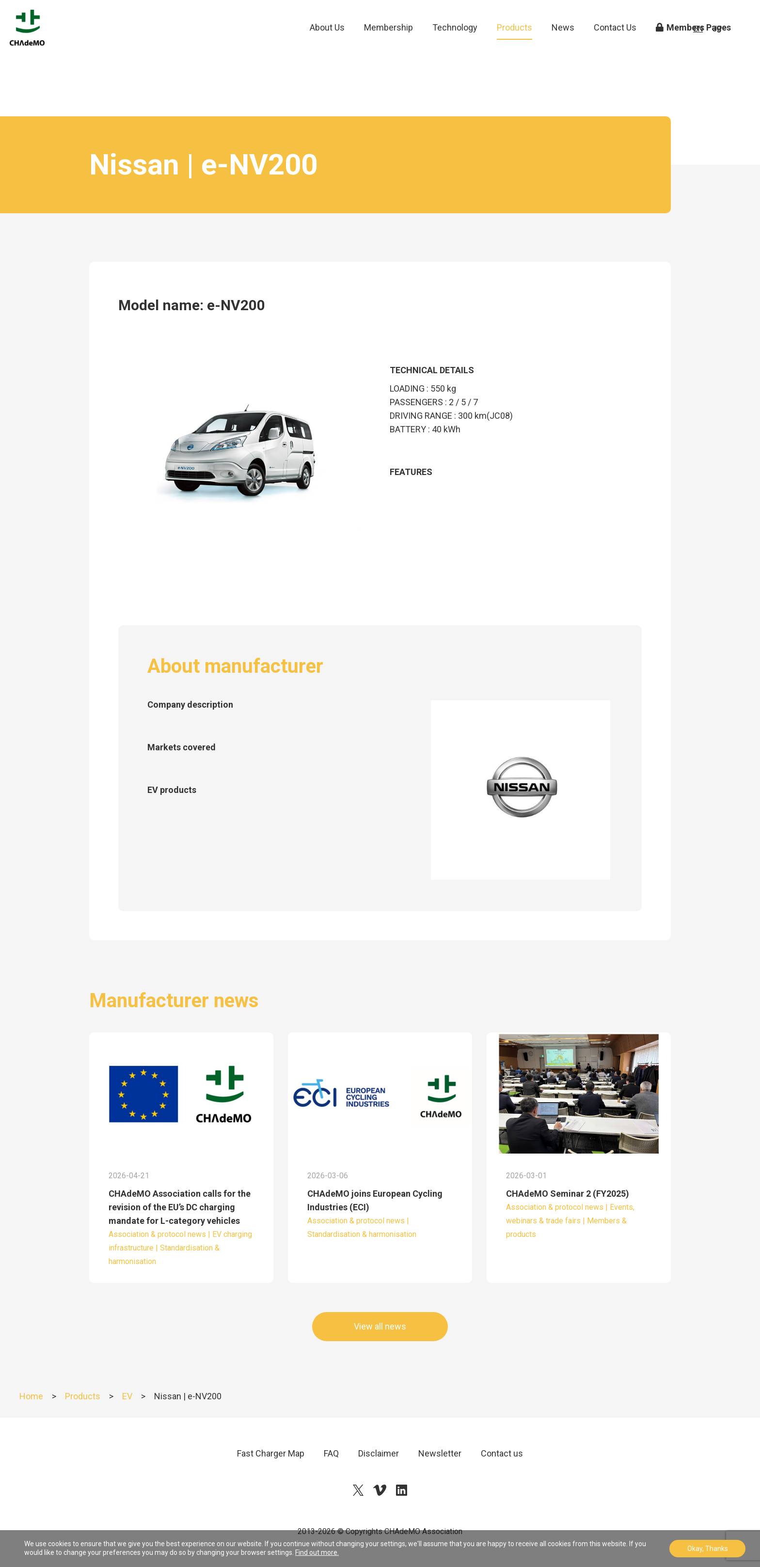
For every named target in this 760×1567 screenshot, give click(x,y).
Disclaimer (378, 1453)
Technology (454, 43)
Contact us (502, 1453)
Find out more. (317, 1552)
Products (514, 43)
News (563, 43)
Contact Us (615, 43)
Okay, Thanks (707, 1548)
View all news (380, 1326)
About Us (327, 43)
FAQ (331, 1453)
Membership (388, 43)
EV (127, 1396)
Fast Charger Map (270, 1453)
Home (31, 1396)
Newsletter (439, 1453)
